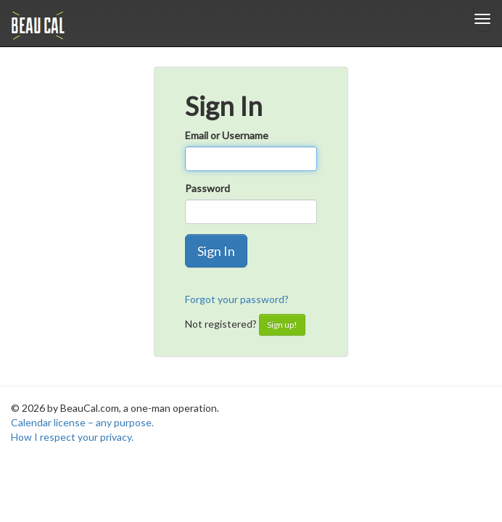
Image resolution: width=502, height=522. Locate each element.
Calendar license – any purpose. (82, 422)
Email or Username (226, 135)
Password (207, 188)
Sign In (216, 251)
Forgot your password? (237, 299)
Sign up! (282, 324)
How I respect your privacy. (72, 437)
